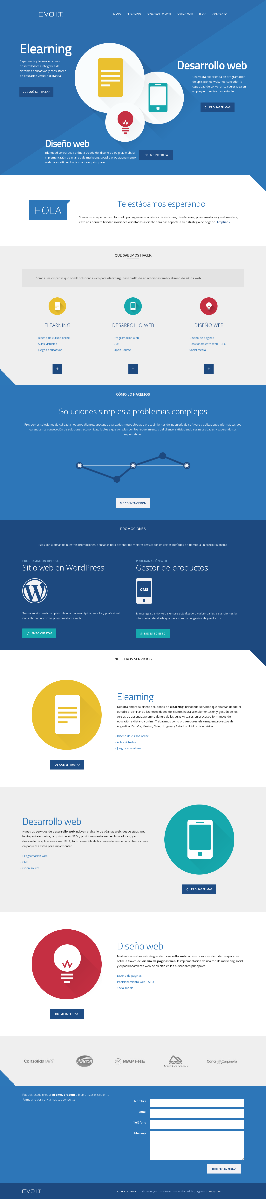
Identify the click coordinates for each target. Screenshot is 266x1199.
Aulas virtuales (47, 344)
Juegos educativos (50, 350)
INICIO (117, 14)
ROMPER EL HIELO (224, 1168)
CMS (116, 344)
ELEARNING (134, 14)
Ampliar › (223, 222)
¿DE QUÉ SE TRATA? (36, 92)
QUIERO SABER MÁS (217, 107)
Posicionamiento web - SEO (207, 344)
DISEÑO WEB (185, 14)
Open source (31, 868)
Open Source (122, 350)
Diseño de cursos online (54, 338)
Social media (125, 988)
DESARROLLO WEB (159, 14)
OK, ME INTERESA (156, 155)
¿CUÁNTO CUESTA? (39, 633)
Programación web (126, 338)
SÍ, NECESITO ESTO (153, 633)
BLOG (202, 14)
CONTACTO (219, 14)
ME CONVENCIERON (133, 503)
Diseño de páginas (201, 338)
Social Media (197, 350)
